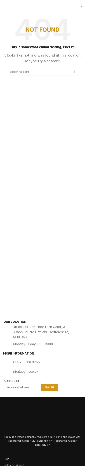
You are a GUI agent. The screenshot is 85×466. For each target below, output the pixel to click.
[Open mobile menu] (81, 5)
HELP (6, 458)
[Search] (42, 72)
